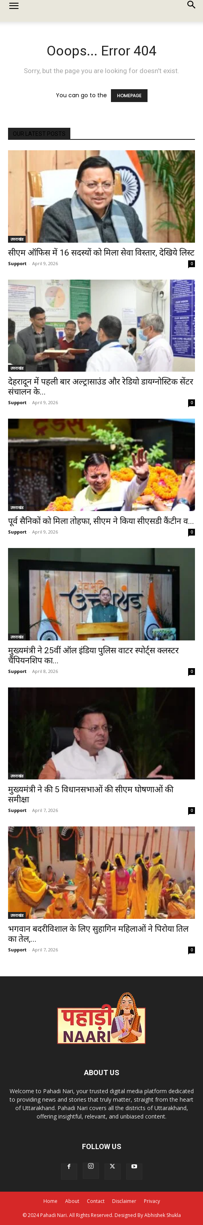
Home (50, 1201)
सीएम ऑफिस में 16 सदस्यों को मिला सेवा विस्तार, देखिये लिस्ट (101, 253)
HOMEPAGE (129, 95)
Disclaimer (124, 1201)
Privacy (152, 1201)
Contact (96, 1201)
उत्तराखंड (16, 239)
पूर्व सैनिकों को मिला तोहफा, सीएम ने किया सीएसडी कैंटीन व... (101, 521)
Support (17, 263)
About (72, 1201)
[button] (14, 11)
